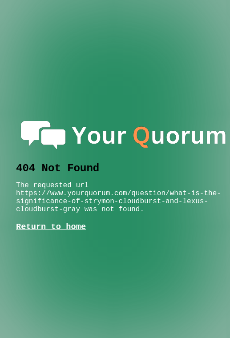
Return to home (51, 227)
